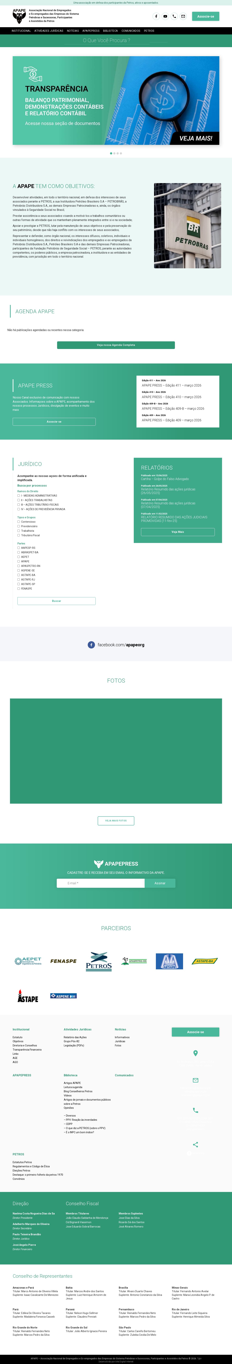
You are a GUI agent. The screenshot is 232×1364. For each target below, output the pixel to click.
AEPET (23, 556)
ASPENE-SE (26, 570)
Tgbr (199, 1358)
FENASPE (24, 588)
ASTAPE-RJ (26, 579)
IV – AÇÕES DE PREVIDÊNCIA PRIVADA (41, 509)
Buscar (56, 601)
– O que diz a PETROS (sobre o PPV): (85, 1128)
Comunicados (131, 30)
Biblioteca (110, 30)
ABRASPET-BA (27, 552)
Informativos (122, 1037)
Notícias (73, 30)
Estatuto (17, 1037)
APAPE (23, 561)
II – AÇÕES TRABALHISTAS (34, 500)
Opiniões (69, 1107)
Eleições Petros (21, 1170)
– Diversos (70, 1115)
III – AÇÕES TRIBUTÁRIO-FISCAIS (38, 504)
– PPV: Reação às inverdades (80, 1119)
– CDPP (68, 1124)
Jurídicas (120, 1041)
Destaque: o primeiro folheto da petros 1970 (38, 1174)
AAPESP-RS (26, 547)
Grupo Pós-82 (71, 1041)
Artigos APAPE (72, 1083)
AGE (15, 1058)
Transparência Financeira (27, 1049)
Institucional (21, 30)
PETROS (149, 30)
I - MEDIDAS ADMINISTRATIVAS (37, 495)
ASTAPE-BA (26, 575)
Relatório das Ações (75, 1037)
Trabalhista (25, 530)
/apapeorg (198, 1153)
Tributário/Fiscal (28, 535)
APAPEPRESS (91, 30)
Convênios (19, 1178)
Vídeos (68, 1095)
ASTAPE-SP (26, 584)
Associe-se (205, 16)
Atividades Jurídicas (48, 30)
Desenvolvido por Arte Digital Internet (116, 1361)
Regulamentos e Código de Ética (31, 1166)
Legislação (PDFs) (74, 1045)
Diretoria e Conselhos (25, 1045)
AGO (15, 1062)
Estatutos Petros (22, 1162)
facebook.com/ (121, 644)
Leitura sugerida (73, 1087)
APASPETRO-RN (28, 566)
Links (15, 1053)
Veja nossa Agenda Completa (116, 345)
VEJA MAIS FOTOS (116, 820)
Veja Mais (178, 532)
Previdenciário (27, 526)
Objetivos (18, 1041)
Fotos (118, 1045)
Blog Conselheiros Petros (78, 1091)
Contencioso (26, 521)
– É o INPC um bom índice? (79, 1132)
